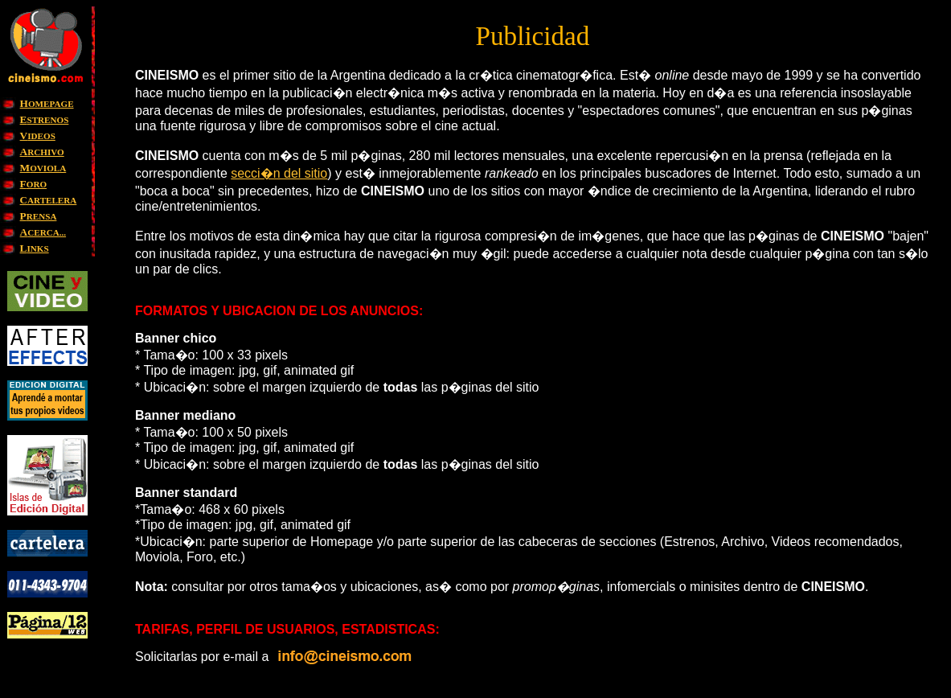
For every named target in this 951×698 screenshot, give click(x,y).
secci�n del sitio (279, 173)
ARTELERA (48, 200)
